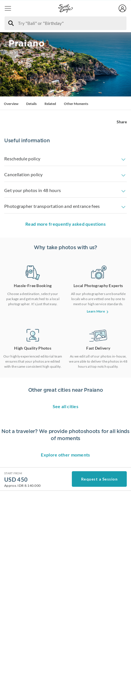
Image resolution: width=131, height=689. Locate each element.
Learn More (98, 326)
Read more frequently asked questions (65, 238)
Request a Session (99, 677)
